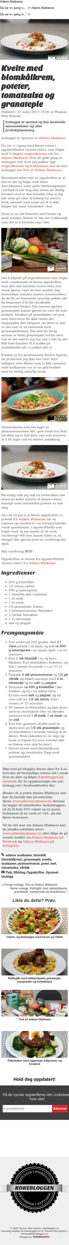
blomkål (39, 855)
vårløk (24, 867)
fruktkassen (39, 166)
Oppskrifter (35, 872)
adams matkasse (19, 855)
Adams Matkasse (52, 138)
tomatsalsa (9, 867)
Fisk (9, 872)
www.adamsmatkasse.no (31, 801)
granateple (32, 859)
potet (45, 863)
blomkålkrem (11, 859)
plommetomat (29, 863)
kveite (46, 859)
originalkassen (35, 154)
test (53, 863)
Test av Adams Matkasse (42, 170)
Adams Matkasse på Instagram (28, 843)
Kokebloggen (18, 5)
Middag (19, 872)
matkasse (8, 863)
